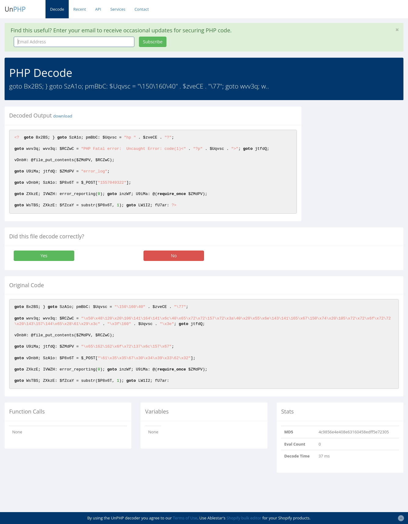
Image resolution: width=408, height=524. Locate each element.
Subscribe (152, 42)
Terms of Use (185, 518)
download (62, 116)
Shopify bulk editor (244, 518)
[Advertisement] (359, 145)
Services (117, 9)
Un (15, 9)
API (98, 9)
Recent (79, 9)
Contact (141, 9)
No (174, 255)
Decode (57, 9)
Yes (44, 255)
